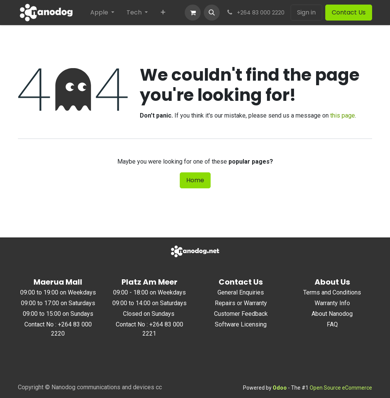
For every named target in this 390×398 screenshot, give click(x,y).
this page (342, 115)
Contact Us (349, 12)
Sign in (306, 12)
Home (195, 180)
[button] (212, 13)
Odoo (280, 388)
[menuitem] (102, 12)
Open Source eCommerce (341, 388)
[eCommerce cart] (193, 13)
